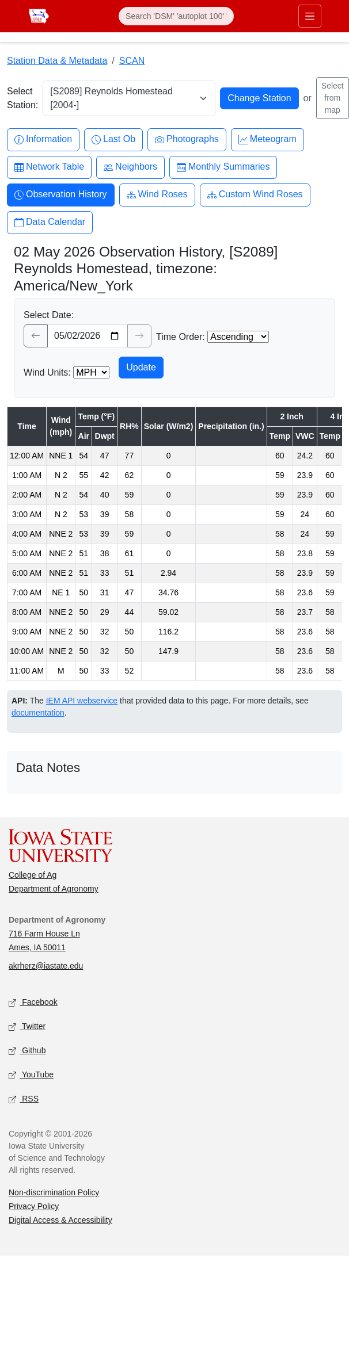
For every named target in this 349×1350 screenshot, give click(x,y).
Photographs (187, 139)
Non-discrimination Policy (54, 1192)
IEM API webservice (82, 700)
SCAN (132, 61)
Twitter (27, 1027)
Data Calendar (49, 222)
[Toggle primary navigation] (309, 16)
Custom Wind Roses (255, 194)
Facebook (33, 1003)
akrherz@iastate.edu (46, 965)
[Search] (176, 16)
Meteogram (267, 139)
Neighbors (130, 167)
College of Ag (32, 874)
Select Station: (22, 98)
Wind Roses (157, 194)
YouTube (31, 1075)
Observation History (60, 194)
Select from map (332, 97)
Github (27, 1051)
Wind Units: (47, 372)
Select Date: (49, 315)
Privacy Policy (34, 1206)
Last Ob (113, 139)
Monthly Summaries (223, 167)
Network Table (49, 167)
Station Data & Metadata (57, 61)
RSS (24, 1099)
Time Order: (180, 337)
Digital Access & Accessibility (60, 1220)
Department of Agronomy (53, 888)
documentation (38, 712)
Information (43, 139)
